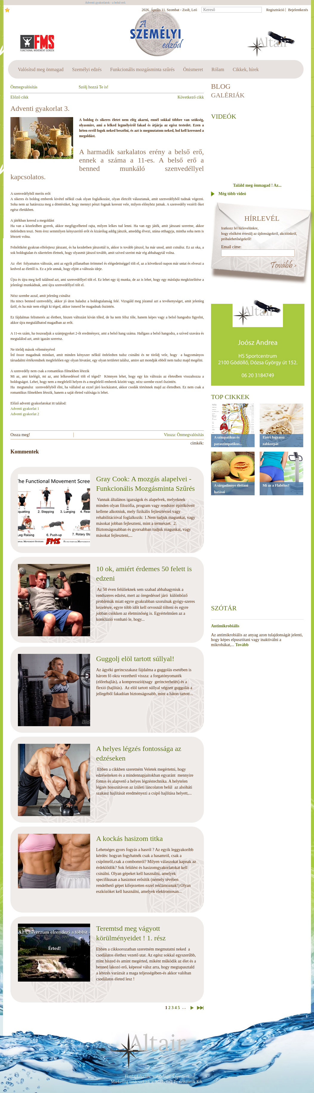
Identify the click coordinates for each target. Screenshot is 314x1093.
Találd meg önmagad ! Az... (257, 185)
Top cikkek (230, 397)
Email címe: (231, 247)
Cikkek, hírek (246, 69)
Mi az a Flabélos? (276, 485)
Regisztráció (275, 10)
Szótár (224, 608)
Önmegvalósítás (23, 87)
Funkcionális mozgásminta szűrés (142, 69)
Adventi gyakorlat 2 (24, 414)
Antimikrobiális (225, 626)
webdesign (161, 1076)
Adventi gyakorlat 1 (24, 409)
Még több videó (232, 193)
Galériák (227, 95)
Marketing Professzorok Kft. (179, 1082)
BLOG (220, 86)
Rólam (218, 69)
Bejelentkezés (298, 10)
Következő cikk (191, 97)
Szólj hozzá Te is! (93, 87)
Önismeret (193, 69)
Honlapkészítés (137, 1076)
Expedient (181, 1076)
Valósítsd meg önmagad (41, 69)
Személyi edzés (86, 69)
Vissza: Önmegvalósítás (184, 435)
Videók (223, 116)
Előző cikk (19, 97)
